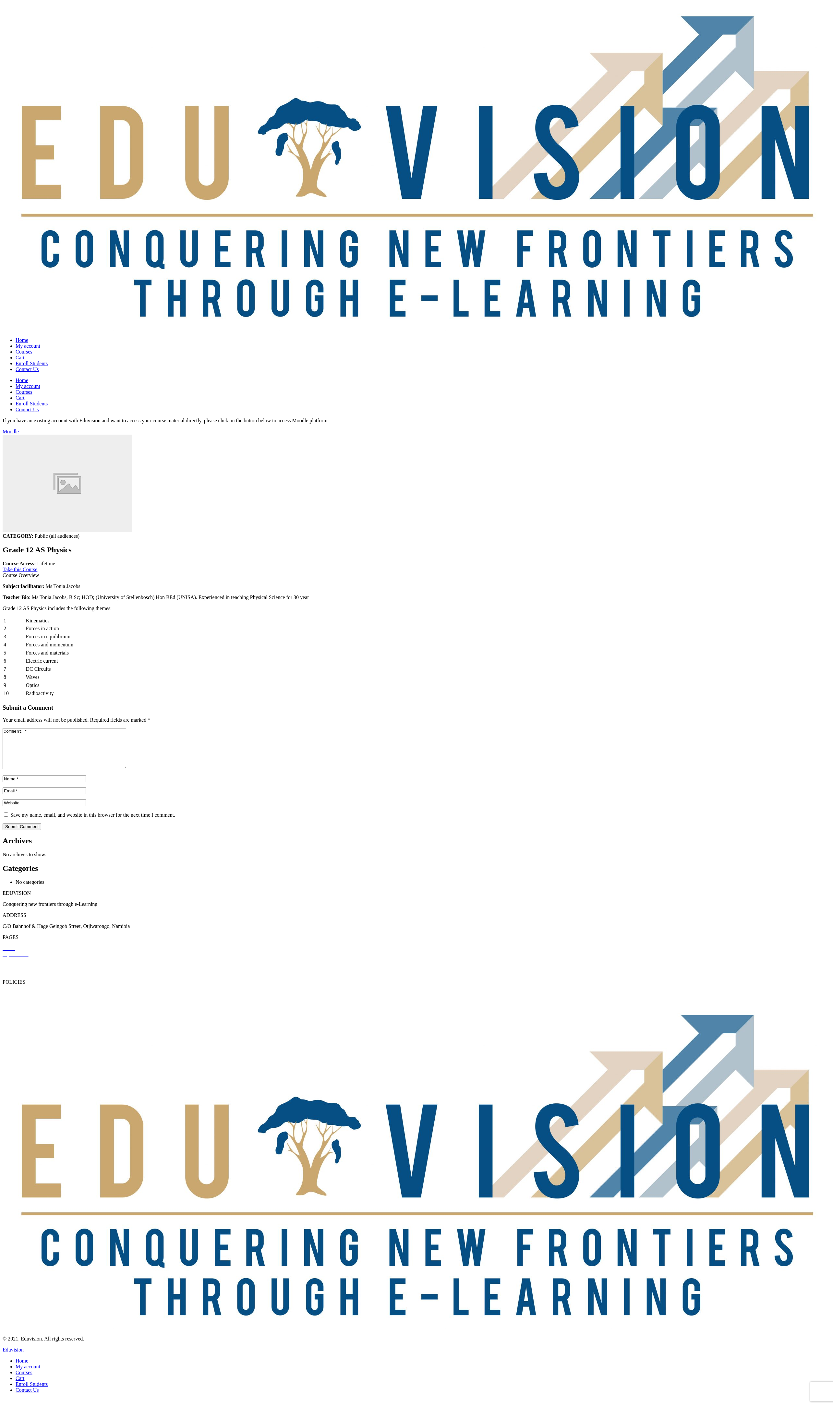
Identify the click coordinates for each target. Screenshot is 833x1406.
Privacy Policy (18, 1000)
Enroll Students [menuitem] (32, 1392)
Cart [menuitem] (20, 1386)
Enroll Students (32, 363)
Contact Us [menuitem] (27, 1397)
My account (28, 346)
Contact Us (27, 369)
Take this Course (20, 569)
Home (22, 340)
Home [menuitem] (22, 1368)
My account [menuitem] (28, 1374)
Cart (20, 357)
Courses (24, 352)
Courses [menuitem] (24, 1380)
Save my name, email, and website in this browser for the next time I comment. (92, 822)
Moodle (11, 431)
